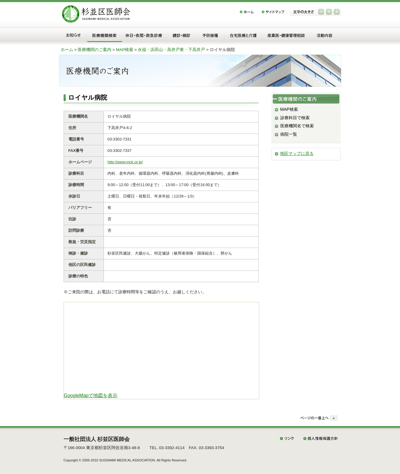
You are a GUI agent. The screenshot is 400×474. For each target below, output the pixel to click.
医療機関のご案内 (94, 49)
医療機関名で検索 (297, 125)
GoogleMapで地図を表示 (91, 395)
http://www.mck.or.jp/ (125, 162)
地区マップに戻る (297, 153)
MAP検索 (124, 49)
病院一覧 (288, 134)
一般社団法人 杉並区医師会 (97, 439)
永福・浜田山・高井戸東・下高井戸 (171, 49)
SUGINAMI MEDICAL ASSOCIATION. (127, 460)
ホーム (67, 49)
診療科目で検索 (295, 117)
